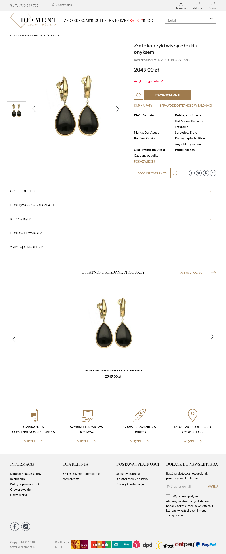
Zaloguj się (181, 5)
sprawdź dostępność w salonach (186, 105)
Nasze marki (18, 494)
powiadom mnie (167, 95)
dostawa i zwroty (111, 233)
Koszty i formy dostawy (132, 478)
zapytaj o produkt (111, 247)
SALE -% (137, 20)
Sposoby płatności (128, 473)
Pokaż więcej (144, 161)
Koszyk (212, 5)
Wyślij (213, 486)
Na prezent (120, 20)
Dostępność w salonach (111, 205)
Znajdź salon (62, 5)
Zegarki (72, 20)
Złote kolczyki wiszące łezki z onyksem (113, 370)
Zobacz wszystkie (198, 273)
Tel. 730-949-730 (24, 5)
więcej (33, 440)
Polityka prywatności (24, 484)
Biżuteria (100, 20)
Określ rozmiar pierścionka (81, 473)
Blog (148, 20)
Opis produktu (111, 191)
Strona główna (20, 35)
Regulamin (17, 478)
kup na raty (111, 219)
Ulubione (197, 5)
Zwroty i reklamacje (130, 484)
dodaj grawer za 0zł (152, 173)
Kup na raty (143, 105)
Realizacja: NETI (62, 544)
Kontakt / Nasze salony (25, 473)
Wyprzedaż (71, 478)
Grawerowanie (20, 489)
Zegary (85, 20)
